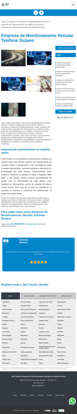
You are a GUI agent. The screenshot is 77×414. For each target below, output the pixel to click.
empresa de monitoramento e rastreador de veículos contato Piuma (65, 91)
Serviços (41, 395)
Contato (49, 395)
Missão (32, 395)
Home (15, 395)
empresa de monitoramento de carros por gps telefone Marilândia (65, 74)
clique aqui (31, 224)
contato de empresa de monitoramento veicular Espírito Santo (63, 65)
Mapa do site (59, 395)
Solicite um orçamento (66, 48)
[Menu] (73, 4)
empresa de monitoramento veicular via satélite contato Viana (64, 106)
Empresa (23, 395)
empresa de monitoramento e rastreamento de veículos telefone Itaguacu (65, 82)
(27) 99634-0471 (17, 224)
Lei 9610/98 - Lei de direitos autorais (56, 369)
